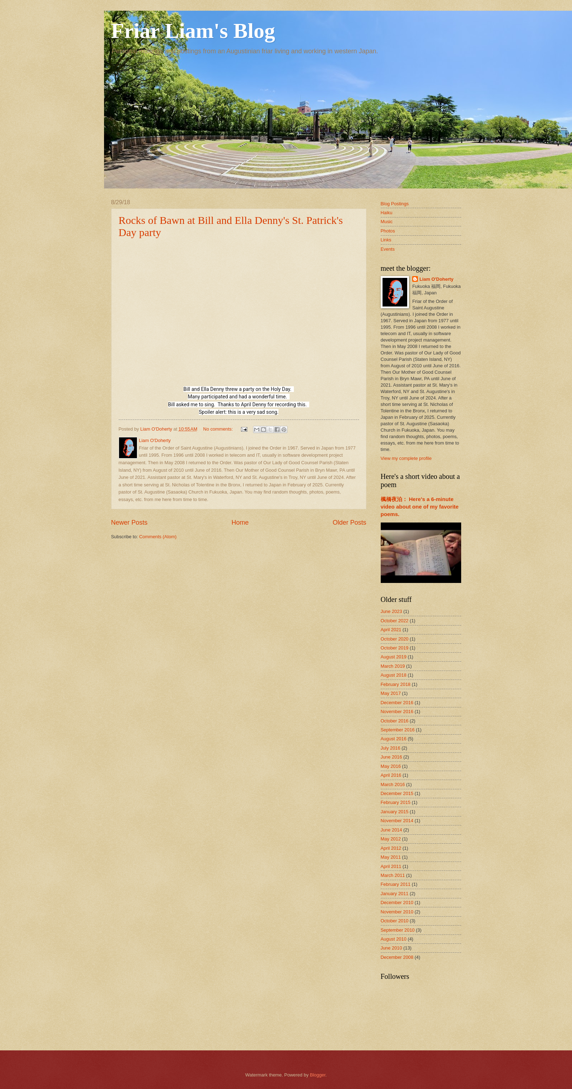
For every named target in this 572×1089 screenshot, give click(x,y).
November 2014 (397, 820)
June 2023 (391, 611)
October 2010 (395, 920)
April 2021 (391, 629)
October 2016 (395, 720)
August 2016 (393, 738)
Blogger (318, 1075)
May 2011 (391, 857)
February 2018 (396, 684)
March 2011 (393, 875)
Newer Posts (129, 522)
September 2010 (398, 930)
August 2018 (393, 675)
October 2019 (395, 648)
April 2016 (391, 775)
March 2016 (393, 784)
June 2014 (391, 830)
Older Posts (349, 522)
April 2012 (391, 848)
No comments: (218, 429)
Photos (388, 231)
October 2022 (395, 620)
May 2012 (391, 839)
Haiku (387, 212)
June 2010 (391, 948)
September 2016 (398, 729)
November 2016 (397, 711)
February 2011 (396, 884)
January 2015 (395, 811)
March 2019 (393, 666)
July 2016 (390, 748)
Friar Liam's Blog (193, 31)
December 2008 (397, 957)
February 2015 (396, 802)
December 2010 (397, 902)
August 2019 (393, 656)
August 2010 (393, 939)
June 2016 (391, 757)
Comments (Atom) (157, 536)
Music (387, 221)
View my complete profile (406, 458)
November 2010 (397, 911)
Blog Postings (395, 203)
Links (386, 239)
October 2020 (395, 639)
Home (239, 522)
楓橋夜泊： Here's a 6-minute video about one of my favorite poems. (420, 506)
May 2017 (391, 693)
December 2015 (397, 793)
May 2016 (391, 766)
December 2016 (397, 702)
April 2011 (391, 866)
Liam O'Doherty (436, 279)
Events (388, 249)
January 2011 (395, 893)
